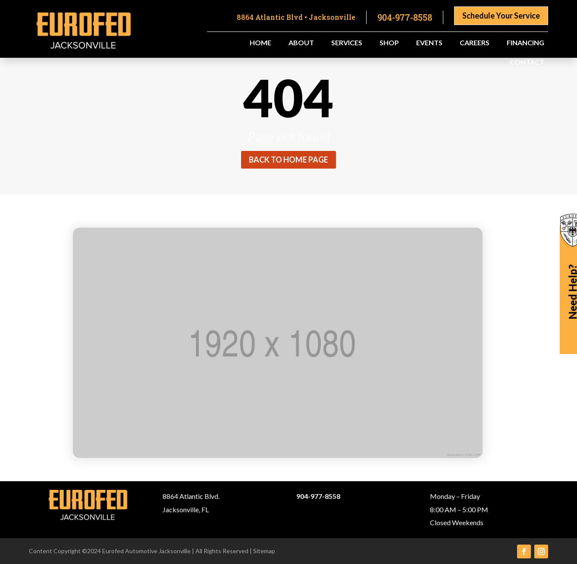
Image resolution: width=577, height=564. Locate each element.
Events (429, 43)
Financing (525, 43)
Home (260, 43)
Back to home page (288, 159)
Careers (474, 43)
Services (346, 43)
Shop (389, 43)
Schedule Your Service (501, 15)
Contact (527, 62)
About (301, 43)
